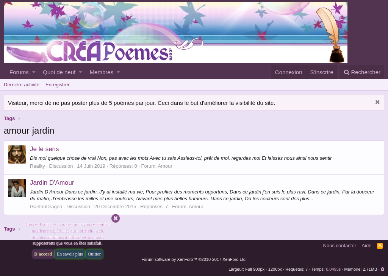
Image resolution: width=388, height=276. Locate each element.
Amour (165, 166)
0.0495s (333, 269)
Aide (367, 245)
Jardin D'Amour (52, 182)
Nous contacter (339, 245)
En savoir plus (70, 254)
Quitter (94, 254)
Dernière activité (21, 84)
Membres (102, 72)
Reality (37, 166)
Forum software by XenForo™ (194, 259)
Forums (19, 72)
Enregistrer (57, 84)
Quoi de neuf (59, 72)
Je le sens (44, 149)
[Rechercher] (362, 72)
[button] (34, 72)
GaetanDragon (46, 206)
